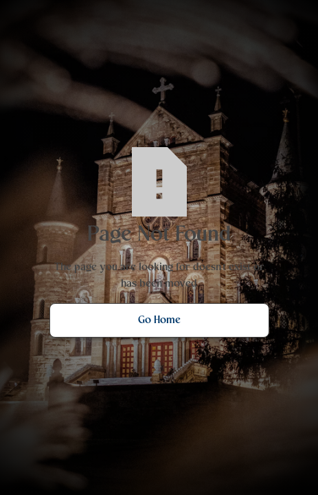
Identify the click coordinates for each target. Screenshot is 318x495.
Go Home (159, 320)
